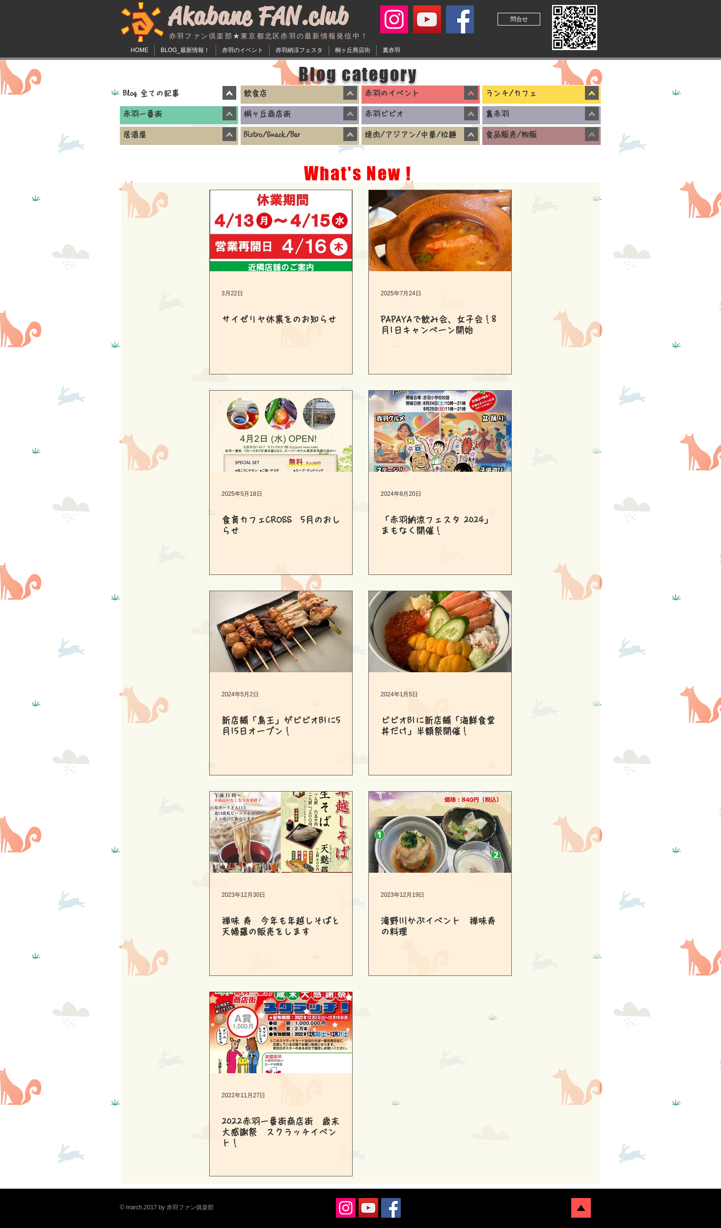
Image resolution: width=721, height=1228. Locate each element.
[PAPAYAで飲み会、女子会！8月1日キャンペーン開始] (440, 230)
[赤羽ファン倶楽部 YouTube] (427, 19)
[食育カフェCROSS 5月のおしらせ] (281, 431)
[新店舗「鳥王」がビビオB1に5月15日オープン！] (281, 631)
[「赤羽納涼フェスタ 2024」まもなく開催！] (440, 431)
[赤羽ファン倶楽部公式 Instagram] (394, 19)
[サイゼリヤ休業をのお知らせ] (281, 230)
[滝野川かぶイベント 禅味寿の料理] (440, 832)
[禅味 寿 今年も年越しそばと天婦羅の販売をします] (281, 832)
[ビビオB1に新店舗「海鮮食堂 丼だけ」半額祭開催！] (440, 631)
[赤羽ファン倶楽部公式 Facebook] (460, 19)
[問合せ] (519, 19)
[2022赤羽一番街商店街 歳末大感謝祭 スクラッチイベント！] (281, 1032)
